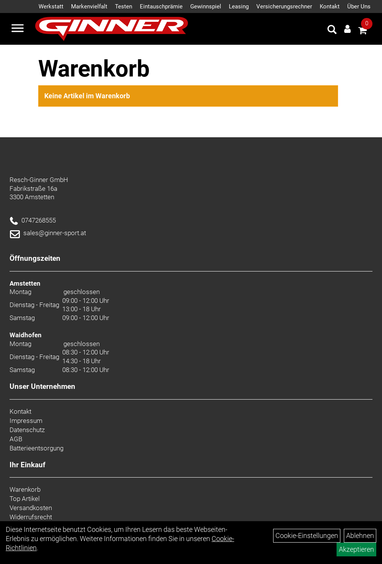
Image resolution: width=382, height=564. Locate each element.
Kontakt (330, 6)
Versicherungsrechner (284, 6)
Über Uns (359, 6)
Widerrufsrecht (31, 517)
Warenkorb (25, 489)
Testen (123, 6)
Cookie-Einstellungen (306, 535)
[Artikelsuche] (332, 30)
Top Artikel (25, 498)
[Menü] (18, 29)
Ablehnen (360, 535)
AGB (16, 439)
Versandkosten (31, 508)
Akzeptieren (356, 549)
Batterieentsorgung (36, 448)
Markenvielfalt (89, 6)
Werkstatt (51, 6)
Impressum (26, 420)
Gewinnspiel (205, 6)
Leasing (239, 6)
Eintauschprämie (161, 6)
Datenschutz (27, 430)
